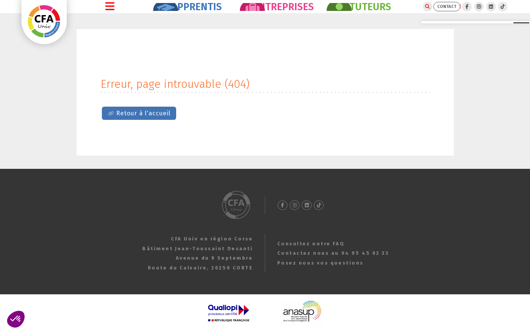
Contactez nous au (333, 253)
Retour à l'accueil (143, 126)
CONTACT (417, 13)
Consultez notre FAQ (311, 243)
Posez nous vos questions (320, 263)
